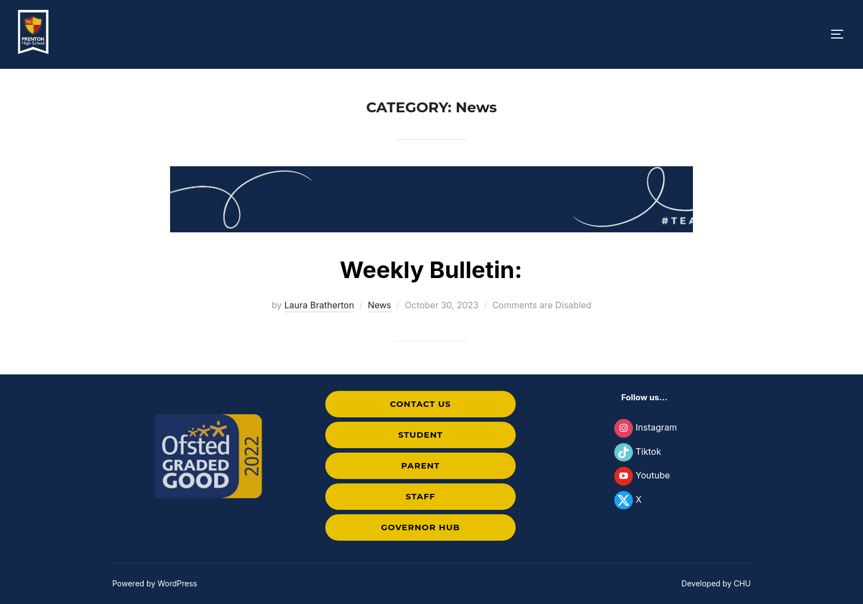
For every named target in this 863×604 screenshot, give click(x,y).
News (379, 305)
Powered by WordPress (154, 583)
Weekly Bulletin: (431, 269)
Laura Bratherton (319, 305)
